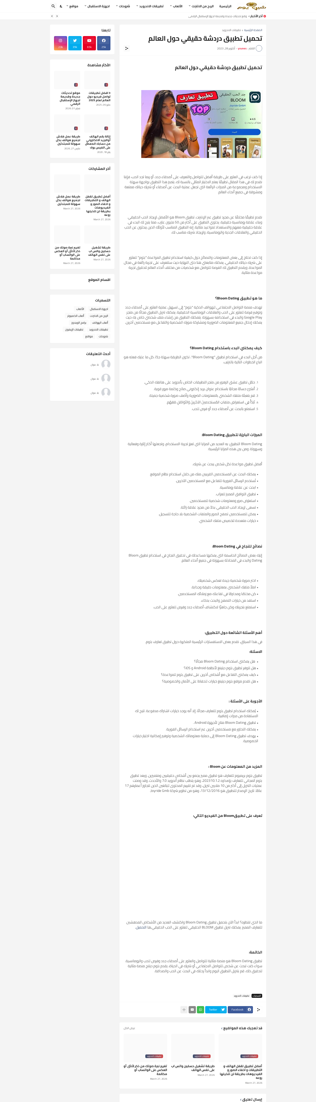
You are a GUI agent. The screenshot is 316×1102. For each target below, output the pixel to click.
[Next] (52, 16)
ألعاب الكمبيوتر (75, 315)
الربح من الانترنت (203, 6)
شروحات (124, 6)
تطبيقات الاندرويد (151, 6)
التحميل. (141, 927)
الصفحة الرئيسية (253, 30)
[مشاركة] (127, 48)
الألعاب (177, 6)
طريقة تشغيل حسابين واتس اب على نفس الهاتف (193, 1068)
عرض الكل (129, 1028)
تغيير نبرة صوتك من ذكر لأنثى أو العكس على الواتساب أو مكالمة (145, 1070)
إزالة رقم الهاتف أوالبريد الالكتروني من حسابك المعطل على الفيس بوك (97, 142)
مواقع (73, 6)
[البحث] (53, 6)
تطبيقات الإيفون (74, 329)
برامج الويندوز (78, 322)
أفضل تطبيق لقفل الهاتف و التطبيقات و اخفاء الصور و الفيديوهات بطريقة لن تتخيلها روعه (241, 1072)
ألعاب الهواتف (100, 322)
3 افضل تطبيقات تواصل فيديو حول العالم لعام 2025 (98, 96)
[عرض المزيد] (184, 1009)
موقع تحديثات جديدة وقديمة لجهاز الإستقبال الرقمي (216, 16)
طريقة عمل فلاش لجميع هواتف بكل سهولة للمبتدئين (68, 140)
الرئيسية (225, 6)
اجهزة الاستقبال (98, 6)
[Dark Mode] (61, 6)
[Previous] (57, 16)
